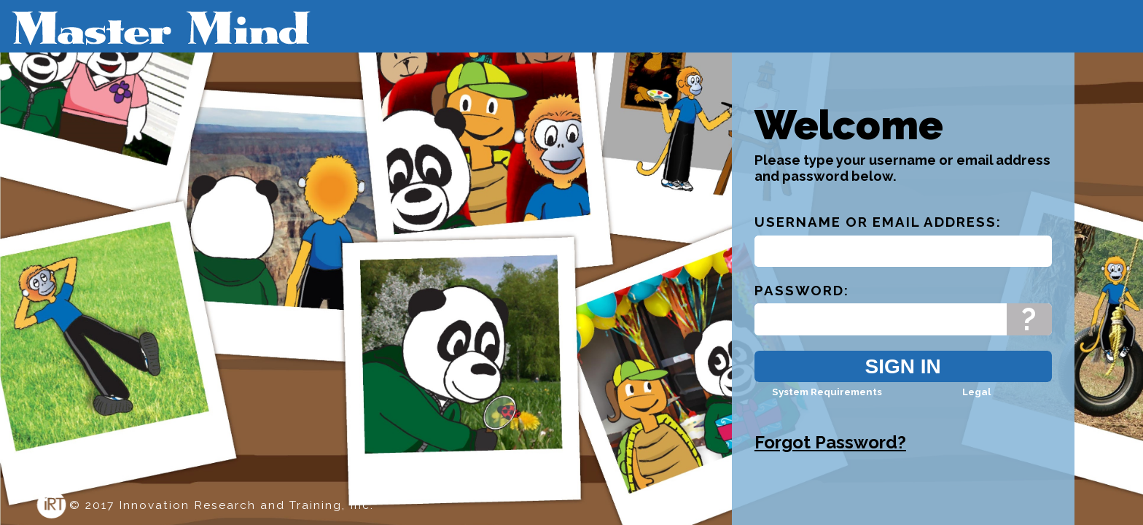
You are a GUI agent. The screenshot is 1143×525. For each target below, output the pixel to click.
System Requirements (827, 405)
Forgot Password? (830, 455)
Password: (801, 303)
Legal (976, 405)
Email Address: (937, 235)
